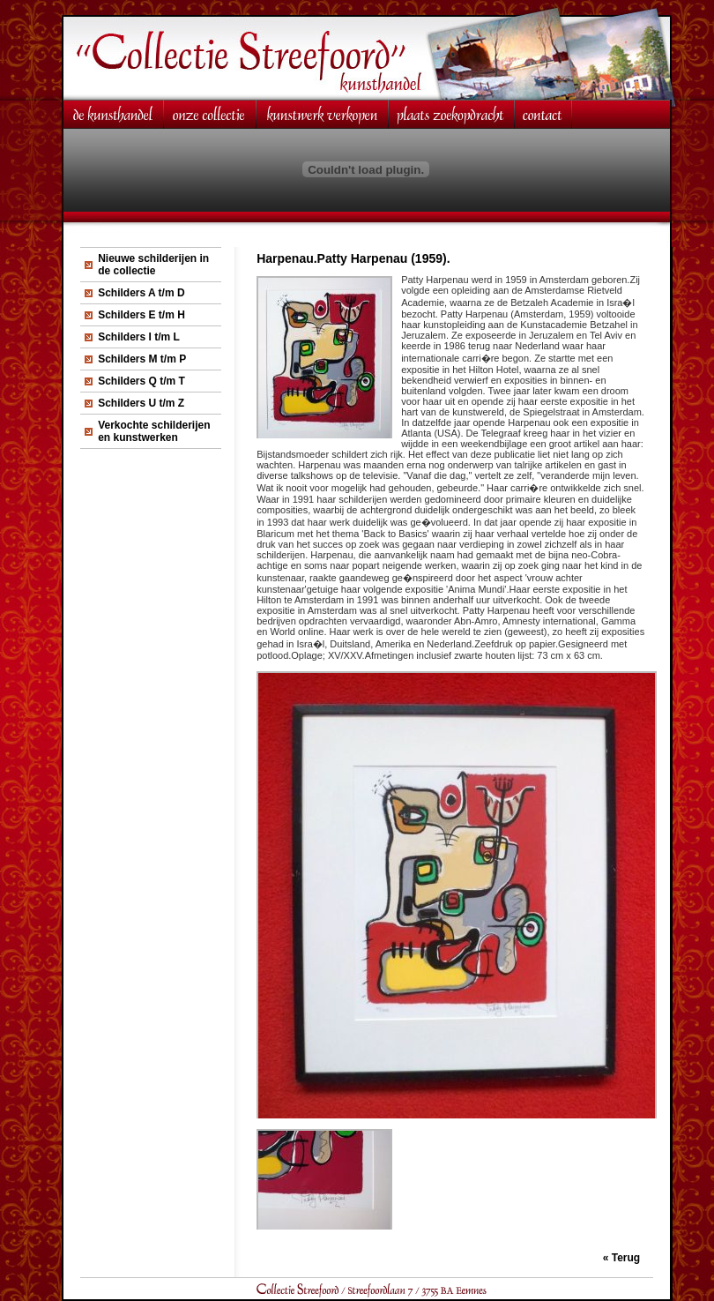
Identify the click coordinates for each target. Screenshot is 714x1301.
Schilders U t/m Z (141, 403)
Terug (626, 1258)
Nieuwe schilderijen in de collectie (153, 264)
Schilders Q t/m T (141, 381)
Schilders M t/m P (142, 359)
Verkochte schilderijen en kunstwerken (154, 431)
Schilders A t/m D (141, 293)
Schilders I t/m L (139, 337)
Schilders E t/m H (141, 315)
